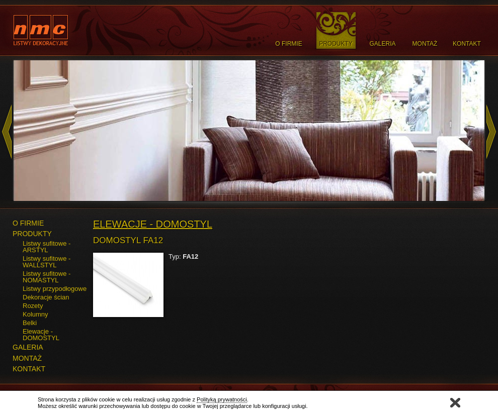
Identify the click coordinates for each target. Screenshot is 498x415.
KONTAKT (29, 369)
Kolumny (35, 314)
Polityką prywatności (222, 399)
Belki (30, 323)
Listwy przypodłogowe (55, 288)
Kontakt (467, 43)
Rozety (33, 305)
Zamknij (455, 402)
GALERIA (28, 347)
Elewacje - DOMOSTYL (41, 335)
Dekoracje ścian (46, 297)
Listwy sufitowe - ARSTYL (46, 247)
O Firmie (288, 43)
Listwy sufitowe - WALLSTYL (46, 262)
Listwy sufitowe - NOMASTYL (46, 277)
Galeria (382, 43)
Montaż (425, 43)
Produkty (336, 43)
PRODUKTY (32, 234)
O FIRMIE (28, 223)
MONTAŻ (27, 358)
